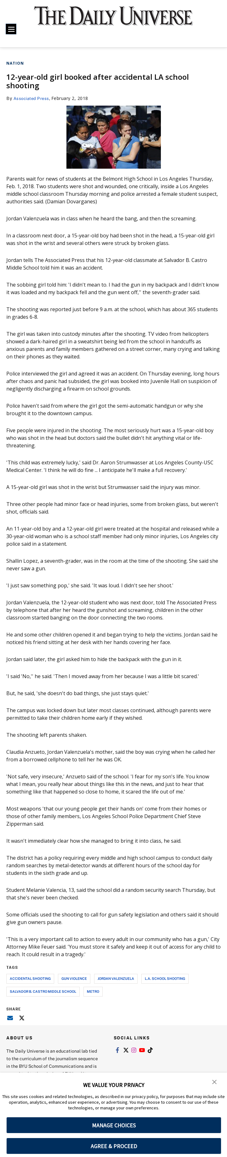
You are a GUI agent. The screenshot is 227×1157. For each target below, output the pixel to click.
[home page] (113, 20)
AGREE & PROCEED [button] (114, 1146)
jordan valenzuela (116, 978)
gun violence (74, 978)
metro (93, 991)
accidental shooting (30, 978)
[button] (214, 1082)
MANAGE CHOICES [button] (114, 1125)
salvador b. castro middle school (43, 991)
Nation (15, 63)
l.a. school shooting (165, 978)
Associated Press (33, 98)
